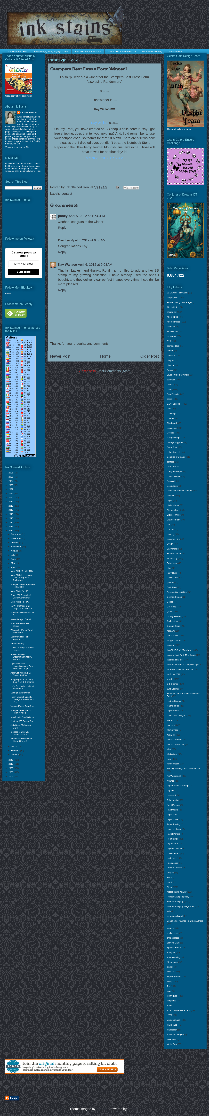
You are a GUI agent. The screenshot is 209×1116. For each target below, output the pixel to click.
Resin (169, 877)
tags (169, 991)
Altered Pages (173, 322)
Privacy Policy (175, 51)
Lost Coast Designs (176, 715)
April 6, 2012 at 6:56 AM (88, 240)
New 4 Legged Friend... (21, 619)
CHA (169, 408)
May (13, 563)
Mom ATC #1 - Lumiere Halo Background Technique (21, 577)
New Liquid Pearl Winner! (22, 717)
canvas (170, 384)
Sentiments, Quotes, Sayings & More (51, 51)
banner (170, 350)
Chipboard (172, 423)
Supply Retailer (174, 976)
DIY (168, 524)
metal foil (171, 735)
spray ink (171, 952)
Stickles (170, 971)
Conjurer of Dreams (176, 457)
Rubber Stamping (175, 901)
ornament (171, 795)
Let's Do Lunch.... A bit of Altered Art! (22, 687)
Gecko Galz (172, 577)
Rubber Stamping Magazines (180, 906)
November (16, 538)
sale (169, 911)
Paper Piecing (173, 824)
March (14, 746)
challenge (171, 413)
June (13, 559)
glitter (169, 611)
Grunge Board (173, 626)
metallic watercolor (176, 744)
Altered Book (173, 317)
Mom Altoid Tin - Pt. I (20, 602)
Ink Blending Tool (175, 660)
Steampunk (172, 962)
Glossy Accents (174, 616)
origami (170, 790)
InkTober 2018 (173, 674)
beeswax (171, 355)
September (16, 546)
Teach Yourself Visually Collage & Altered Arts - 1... (21, 699)
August (14, 551)
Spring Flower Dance (20, 693)
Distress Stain (173, 520)
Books (170, 370)
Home (105, 356)
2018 (11, 506)
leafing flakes (173, 706)
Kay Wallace (67, 264)
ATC (169, 341)
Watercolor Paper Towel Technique (21, 631)
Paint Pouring (173, 805)
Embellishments (174, 553)
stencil (170, 967)
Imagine (170, 645)
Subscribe (24, 271)
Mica (169, 749)
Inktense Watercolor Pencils (180, 669)
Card (169, 389)
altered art (172, 312)
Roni (39, 171)
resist (169, 882)
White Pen (172, 1044)
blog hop (171, 360)
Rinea (169, 887)
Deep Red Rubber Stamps (179, 490)
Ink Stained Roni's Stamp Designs (183, 664)
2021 (11, 493)
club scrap (172, 428)
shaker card (172, 933)
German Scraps (174, 597)
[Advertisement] (43, 1085)
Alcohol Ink (172, 307)
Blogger (133, 1109)
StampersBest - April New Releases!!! (22, 585)
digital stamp (173, 505)
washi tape (172, 1025)
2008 (11, 772)
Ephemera (172, 563)
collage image (173, 437)
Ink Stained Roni (28, 112)
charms (170, 418)
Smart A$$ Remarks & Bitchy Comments (21, 596)
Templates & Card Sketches (88, 51)
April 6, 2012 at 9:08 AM (95, 264)
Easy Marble (173, 549)
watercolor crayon (175, 1034)
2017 (11, 510)
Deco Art (171, 481)
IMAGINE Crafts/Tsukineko (179, 650)
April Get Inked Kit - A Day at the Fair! (20, 674)
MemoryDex (172, 730)
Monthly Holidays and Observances (183, 768)
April (13, 567)
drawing (170, 534)
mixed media (173, 763)
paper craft (172, 814)
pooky (63, 216)
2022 (11, 489)
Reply (62, 227)
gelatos (170, 582)
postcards (171, 858)
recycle (170, 872)
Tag (168, 986)
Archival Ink (172, 331)
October (15, 542)
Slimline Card (173, 943)
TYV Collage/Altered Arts (178, 1010)
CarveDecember (174, 404)
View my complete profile (17, 147)
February (15, 750)
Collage (170, 433)
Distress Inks (173, 510)
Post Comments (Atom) (114, 371)
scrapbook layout (175, 916)
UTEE (170, 1015)
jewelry (170, 679)
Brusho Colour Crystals (178, 375)
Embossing (172, 558)
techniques (172, 996)
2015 (11, 518)
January (15, 754)
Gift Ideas (171, 606)
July (13, 555)
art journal (171, 336)
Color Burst (172, 447)
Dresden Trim (173, 539)
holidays (171, 631)
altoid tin (171, 326)
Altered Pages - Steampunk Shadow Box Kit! (21, 657)
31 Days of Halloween (177, 292)
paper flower (173, 819)
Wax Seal (171, 1039)
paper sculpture (174, 829)
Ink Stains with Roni (17, 51)
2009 (11, 768)
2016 (11, 514)
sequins (170, 928)
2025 (11, 477)
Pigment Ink (172, 843)
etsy (169, 568)
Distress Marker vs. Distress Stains (19, 733)
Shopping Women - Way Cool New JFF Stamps (22, 680)
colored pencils (174, 452)
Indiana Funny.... (18, 643)
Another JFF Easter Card (22, 721)
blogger (170, 365)
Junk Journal (173, 689)
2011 (11, 760)
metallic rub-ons (174, 739)
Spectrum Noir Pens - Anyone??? (20, 638)
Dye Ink (170, 544)
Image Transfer (174, 640)
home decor (172, 635)
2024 (11, 481)
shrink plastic (173, 938)
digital (169, 500)
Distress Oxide (174, 515)
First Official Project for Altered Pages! (21, 739)
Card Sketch (173, 394)
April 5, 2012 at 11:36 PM (87, 216)
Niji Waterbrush (174, 776)
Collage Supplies (175, 442)
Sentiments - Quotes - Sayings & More (185, 921)
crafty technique (174, 471)
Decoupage (172, 486)
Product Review (174, 867)
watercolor (172, 1030)
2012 (11, 530)
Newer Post (60, 356)
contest (67, 193)
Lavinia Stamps (174, 701)
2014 (11, 522)
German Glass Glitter (177, 592)
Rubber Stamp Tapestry (178, 897)
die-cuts (170, 495)
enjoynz (102, 1109)
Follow (8, 293)
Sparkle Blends (174, 947)
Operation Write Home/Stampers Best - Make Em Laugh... (22, 666)
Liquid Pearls (173, 710)
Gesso (170, 602)
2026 (11, 473)
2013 (11, 526)
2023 (11, 485)
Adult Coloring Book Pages (179, 302)
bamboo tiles (173, 346)
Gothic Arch (172, 621)
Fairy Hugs (172, 573)
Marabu (170, 720)
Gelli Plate (172, 587)
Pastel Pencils (173, 834)
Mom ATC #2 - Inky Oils (21, 571)
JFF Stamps (172, 684)
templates (171, 1000)
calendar (171, 379)
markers (171, 725)
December (16, 534)
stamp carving (173, 957)
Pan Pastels (172, 810)
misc (169, 759)
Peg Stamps (172, 839)
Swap (169, 981)
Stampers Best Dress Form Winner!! (20, 711)
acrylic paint (172, 297)
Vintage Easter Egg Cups (22, 706)
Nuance (170, 781)
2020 (11, 497)
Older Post (149, 356)
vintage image (173, 1020)
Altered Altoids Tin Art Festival (122, 51)
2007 (11, 776)
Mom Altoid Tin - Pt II (20, 591)
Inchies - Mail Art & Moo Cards (181, 655)
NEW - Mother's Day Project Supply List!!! (21, 607)
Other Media (173, 800)
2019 (11, 501)
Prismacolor (172, 863)
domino (170, 529)
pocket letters (173, 853)
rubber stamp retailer (176, 892)
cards (169, 399)
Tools (169, 1005)
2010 (11, 764)
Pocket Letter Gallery (152, 51)
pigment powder (174, 848)
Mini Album (172, 754)
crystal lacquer (174, 476)
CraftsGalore (173, 466)
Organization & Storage (178, 785)
